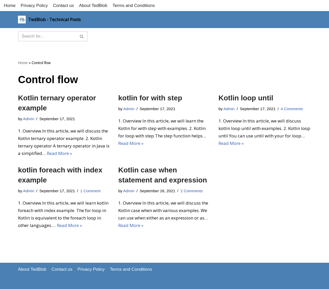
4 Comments (292, 109)
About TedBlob (93, 5)
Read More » (59, 153)
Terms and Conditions (134, 5)
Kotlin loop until (245, 98)
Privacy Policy (34, 5)
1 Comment (90, 191)
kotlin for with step (150, 98)
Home (9, 5)
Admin (28, 119)
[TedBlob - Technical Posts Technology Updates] (49, 19)
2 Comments (191, 191)
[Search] (47, 36)
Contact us (63, 5)
